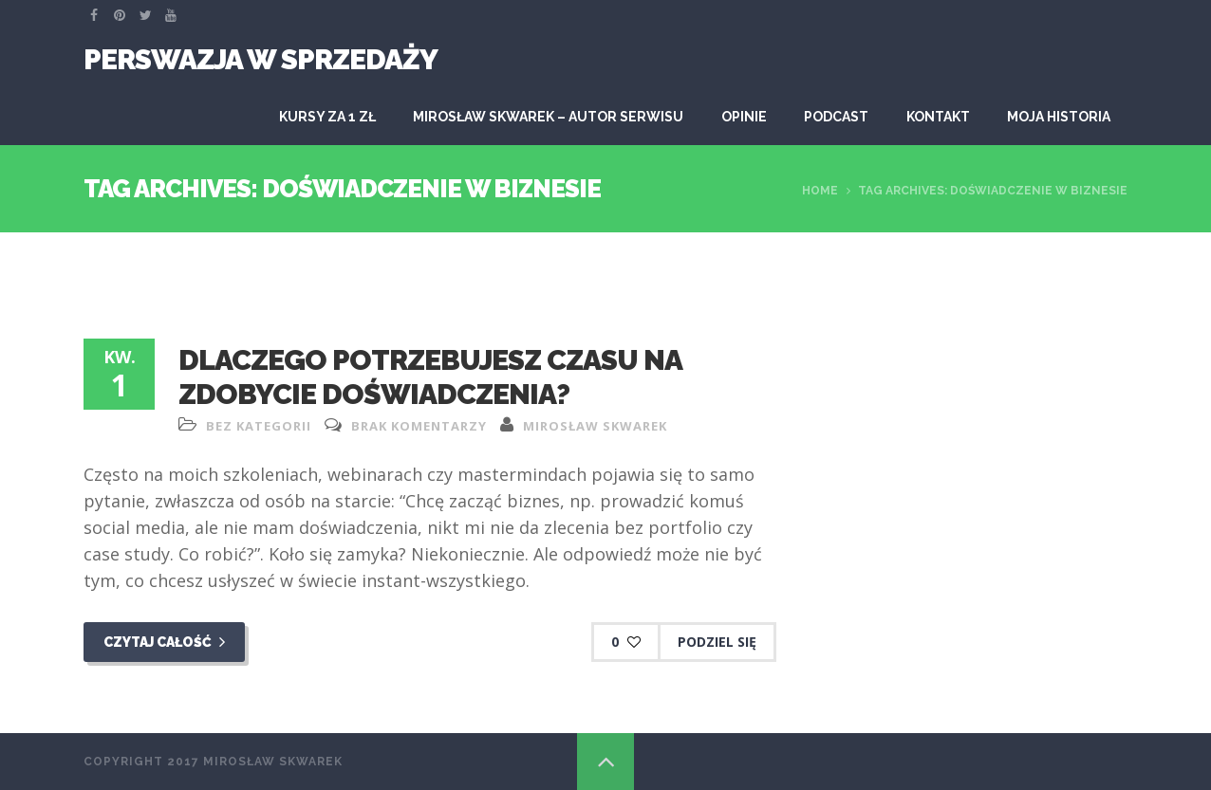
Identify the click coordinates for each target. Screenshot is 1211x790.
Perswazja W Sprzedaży (261, 59)
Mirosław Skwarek (595, 425)
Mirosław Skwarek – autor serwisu (548, 116)
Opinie (744, 116)
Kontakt (938, 116)
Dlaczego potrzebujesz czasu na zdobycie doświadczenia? (429, 377)
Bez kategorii (258, 425)
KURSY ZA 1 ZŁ (327, 116)
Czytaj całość (164, 642)
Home (820, 190)
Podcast (836, 116)
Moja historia (1058, 116)
